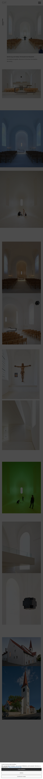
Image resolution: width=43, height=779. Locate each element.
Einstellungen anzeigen (21, 776)
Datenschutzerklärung (14, 767)
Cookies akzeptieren (21, 769)
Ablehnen (21, 772)
